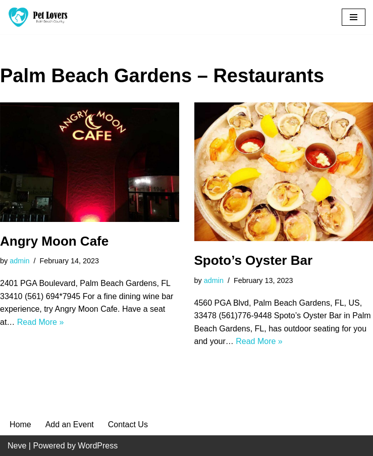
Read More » (40, 322)
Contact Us (128, 424)
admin (19, 261)
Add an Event (69, 424)
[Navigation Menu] (353, 17)
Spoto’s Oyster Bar (253, 260)
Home (20, 424)
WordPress (98, 445)
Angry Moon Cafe (54, 241)
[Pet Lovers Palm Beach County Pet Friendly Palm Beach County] (38, 17)
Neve (17, 445)
